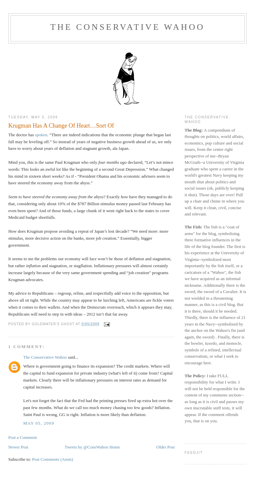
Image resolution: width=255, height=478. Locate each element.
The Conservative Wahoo (127, 27)
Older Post (165, 447)
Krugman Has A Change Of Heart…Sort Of (61, 125)
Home (114, 447)
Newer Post (18, 447)
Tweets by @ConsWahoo (86, 447)
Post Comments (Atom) (52, 459)
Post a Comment (22, 437)
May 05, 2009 (38, 423)
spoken (41, 134)
